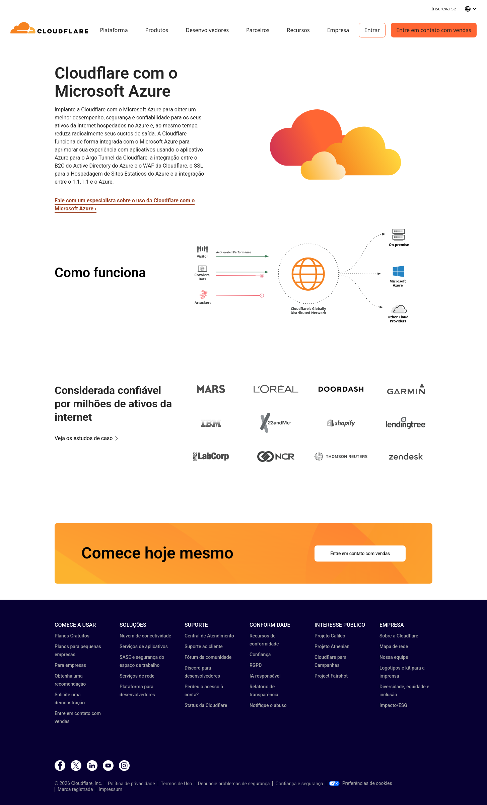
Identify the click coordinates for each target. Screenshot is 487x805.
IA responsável (265, 676)
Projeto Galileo (330, 635)
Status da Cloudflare (206, 705)
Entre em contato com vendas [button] (360, 553)
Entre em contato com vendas (433, 30)
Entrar (372, 30)
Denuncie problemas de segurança (234, 783)
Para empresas (70, 665)
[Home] (50, 30)
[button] (341, 146)
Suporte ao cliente (204, 646)
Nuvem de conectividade (145, 635)
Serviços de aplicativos (144, 646)
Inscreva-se (443, 8)
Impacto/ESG (393, 705)
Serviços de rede (137, 676)
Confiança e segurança (299, 783)
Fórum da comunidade (208, 657)
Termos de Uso (176, 783)
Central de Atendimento (209, 635)
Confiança (260, 654)
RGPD (256, 665)
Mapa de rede (393, 646)
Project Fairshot (331, 676)
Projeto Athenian (332, 646)
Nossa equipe (393, 657)
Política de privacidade (131, 783)
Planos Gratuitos (72, 635)
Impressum (110, 789)
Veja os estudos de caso (84, 438)
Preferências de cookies (360, 783)
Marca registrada (75, 789)
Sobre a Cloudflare (398, 635)
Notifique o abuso (268, 705)
